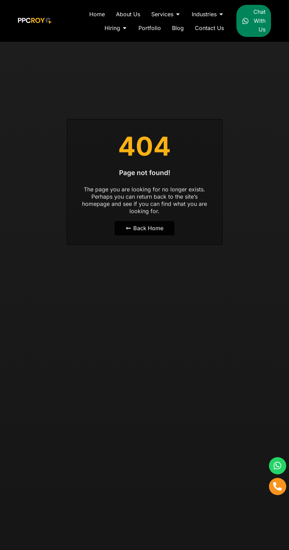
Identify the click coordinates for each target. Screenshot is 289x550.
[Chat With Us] (245, 21)
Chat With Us (259, 20)
